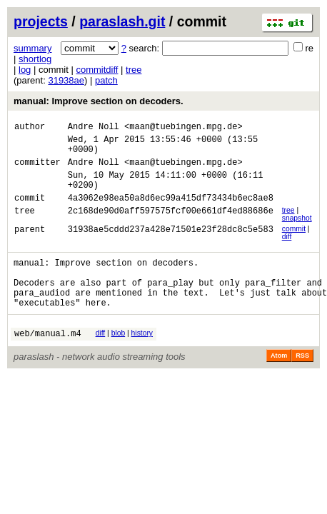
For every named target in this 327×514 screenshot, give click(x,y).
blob (118, 359)
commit (294, 244)
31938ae (66, 80)
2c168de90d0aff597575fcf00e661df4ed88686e (170, 227)
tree (133, 69)
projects (41, 21)
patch (106, 80)
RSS (302, 383)
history (142, 359)
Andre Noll (93, 128)
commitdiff (97, 69)
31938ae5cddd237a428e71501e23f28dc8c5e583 (170, 246)
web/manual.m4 (47, 361)
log (25, 69)
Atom (279, 383)
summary (32, 48)
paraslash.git (122, 21)
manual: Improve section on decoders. (98, 101)
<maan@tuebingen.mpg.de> (183, 128)
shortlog (35, 59)
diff (287, 252)
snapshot (297, 233)
